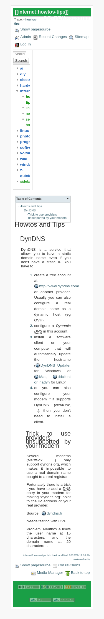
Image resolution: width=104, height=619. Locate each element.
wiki (23, 159)
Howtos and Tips (31, 206)
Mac (42, 377)
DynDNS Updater (55, 365)
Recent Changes (53, 37)
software (28, 147)
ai (21, 68)
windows (28, 164)
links (29, 108)
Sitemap (81, 37)
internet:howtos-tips (41, 12)
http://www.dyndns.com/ (59, 286)
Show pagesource (35, 29)
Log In (25, 44)
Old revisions (69, 565)
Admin (25, 37)
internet (27, 91)
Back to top (80, 573)
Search (21, 60)
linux (24, 131)
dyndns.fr (54, 513)
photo (25, 136)
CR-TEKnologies (66, 18)
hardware (28, 85)
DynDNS (29, 210)
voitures (27, 153)
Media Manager (50, 573)
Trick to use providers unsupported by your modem (47, 216)
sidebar (26, 181)
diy (23, 74)
